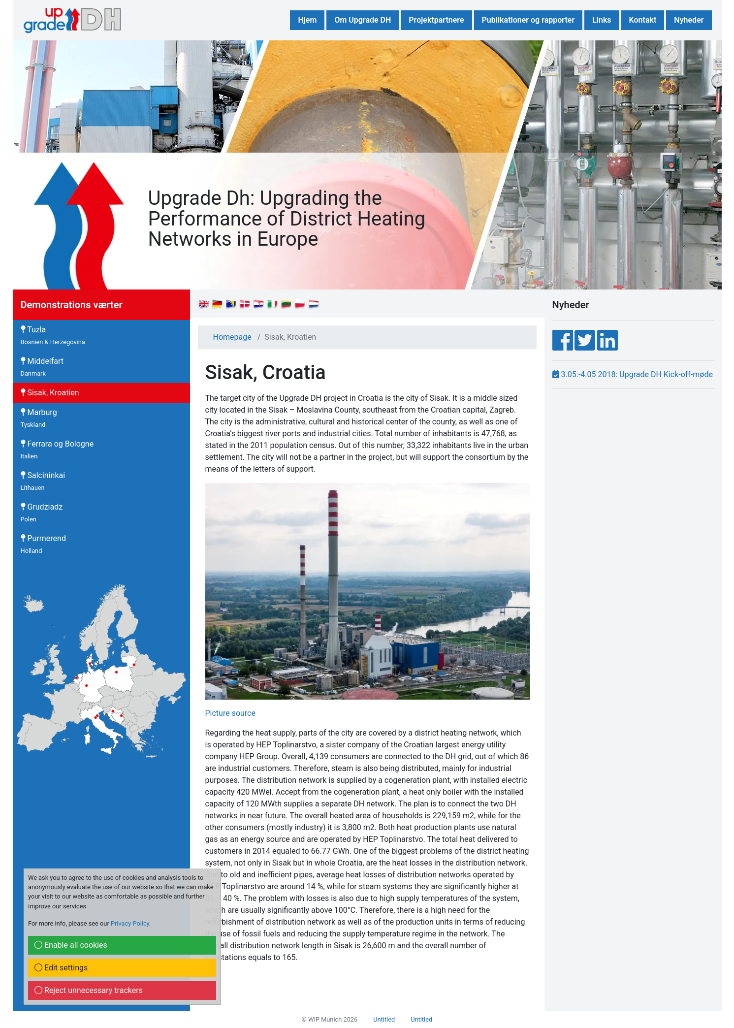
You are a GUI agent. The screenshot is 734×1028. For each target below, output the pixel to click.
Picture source (230, 713)
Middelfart (42, 366)
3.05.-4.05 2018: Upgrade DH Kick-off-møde (632, 374)
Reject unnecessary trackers (88, 990)
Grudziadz (42, 512)
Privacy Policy (130, 923)
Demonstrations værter (72, 305)
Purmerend (43, 544)
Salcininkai (43, 481)
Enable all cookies (70, 945)
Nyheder (688, 20)
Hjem (307, 20)
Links (601, 20)
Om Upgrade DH (362, 20)
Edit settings (61, 967)
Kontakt (643, 20)
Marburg (39, 418)
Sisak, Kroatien (50, 392)
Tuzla (53, 335)
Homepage (232, 337)
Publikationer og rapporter (528, 20)
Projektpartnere (436, 20)
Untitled (384, 1019)
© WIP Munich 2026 (329, 1019)
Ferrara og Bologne (57, 449)
